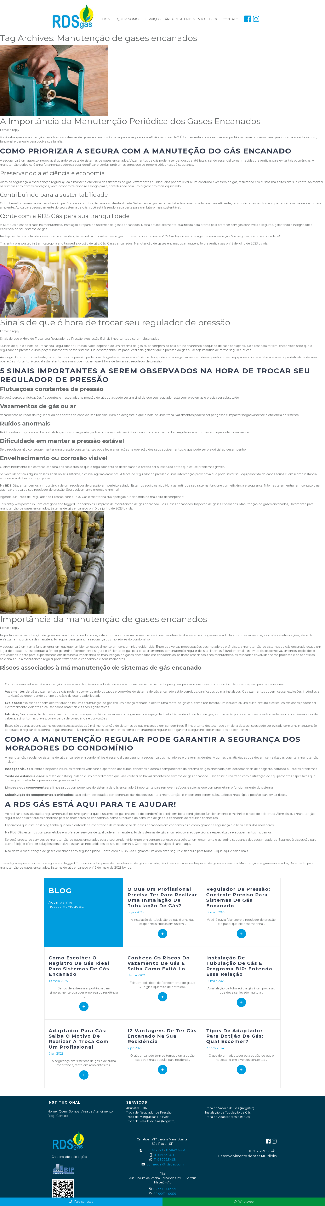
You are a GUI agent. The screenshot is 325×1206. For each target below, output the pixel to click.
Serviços (153, 19)
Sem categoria (46, 243)
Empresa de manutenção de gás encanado (127, 504)
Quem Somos (129, 19)
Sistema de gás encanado (69, 508)
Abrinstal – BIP (136, 1108)
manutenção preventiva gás (204, 243)
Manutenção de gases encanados (158, 243)
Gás (103, 243)
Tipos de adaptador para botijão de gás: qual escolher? (234, 1036)
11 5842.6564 (175, 1150)
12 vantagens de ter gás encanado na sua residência (162, 1036)
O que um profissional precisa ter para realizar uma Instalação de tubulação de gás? (162, 897)
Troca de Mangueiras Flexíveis (147, 1117)
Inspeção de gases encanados (216, 504)
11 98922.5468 (164, 1155)
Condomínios (85, 504)
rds (265, 243)
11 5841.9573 (153, 1150)
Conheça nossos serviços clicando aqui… (163, 844)
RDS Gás (167, 236)
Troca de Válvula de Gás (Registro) (150, 1121)
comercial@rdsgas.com (165, 1164)
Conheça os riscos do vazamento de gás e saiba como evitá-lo (158, 963)
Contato (230, 19)
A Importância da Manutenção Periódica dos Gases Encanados (130, 121)
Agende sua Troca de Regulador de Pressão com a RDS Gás (43, 497)
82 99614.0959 (164, 1189)
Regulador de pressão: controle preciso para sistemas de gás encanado (238, 897)
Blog (213, 19)
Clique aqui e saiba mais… (232, 851)
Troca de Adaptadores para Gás (227, 1117)
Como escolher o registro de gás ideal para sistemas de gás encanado (79, 966)
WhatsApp (244, 1202)
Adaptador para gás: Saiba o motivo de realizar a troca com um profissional (79, 1039)
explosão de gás (87, 243)
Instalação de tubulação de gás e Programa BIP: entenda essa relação (239, 966)
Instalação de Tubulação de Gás (228, 1112)
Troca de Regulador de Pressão (149, 1112)
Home (107, 19)
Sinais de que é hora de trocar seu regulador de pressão (115, 322)
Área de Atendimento (185, 19)
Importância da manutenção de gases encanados (103, 619)
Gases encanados (119, 243)
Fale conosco (81, 1202)
